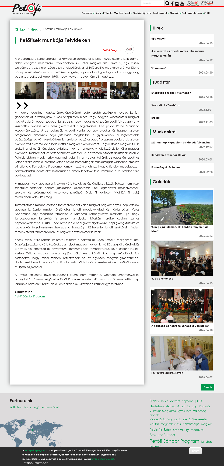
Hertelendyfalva (162, 406)
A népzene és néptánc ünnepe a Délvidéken (180, 325)
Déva (164, 401)
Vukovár (204, 406)
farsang (192, 406)
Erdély (154, 401)
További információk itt (102, 458)
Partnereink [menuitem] (160, 13)
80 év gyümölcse (162, 278)
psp (198, 400)
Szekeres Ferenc (162, 435)
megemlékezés (171, 424)
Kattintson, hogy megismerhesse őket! (34, 407)
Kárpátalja (191, 424)
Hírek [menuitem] (97, 13)
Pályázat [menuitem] (87, 13)
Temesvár (156, 446)
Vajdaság (199, 411)
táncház (206, 441)
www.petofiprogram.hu (36, 450)
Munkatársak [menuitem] (122, 13)
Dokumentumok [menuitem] (191, 13)
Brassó (155, 117)
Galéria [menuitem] (175, 13)
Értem (195, 450)
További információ (35, 462)
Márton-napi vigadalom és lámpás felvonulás (180, 142)
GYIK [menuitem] (207, 13)
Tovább (208, 387)
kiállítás (154, 424)
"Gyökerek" (158, 68)
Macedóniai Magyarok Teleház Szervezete (178, 419)
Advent (175, 401)
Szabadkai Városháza (165, 105)
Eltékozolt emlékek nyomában (171, 92)
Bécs (167, 430)
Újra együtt (158, 38)
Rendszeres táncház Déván (168, 154)
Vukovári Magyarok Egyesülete (170, 411)
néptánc (188, 401)
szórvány (181, 429)
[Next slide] (25, 106)
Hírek (34, 29)
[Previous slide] (18, 106)
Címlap (20, 29)
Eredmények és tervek (165, 167)
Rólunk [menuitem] (107, 13)
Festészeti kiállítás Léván (167, 372)
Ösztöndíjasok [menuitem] (142, 13)
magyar (206, 424)
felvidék (156, 430)
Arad (181, 406)
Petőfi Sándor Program (30, 296)
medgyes (197, 430)
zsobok (154, 415)
